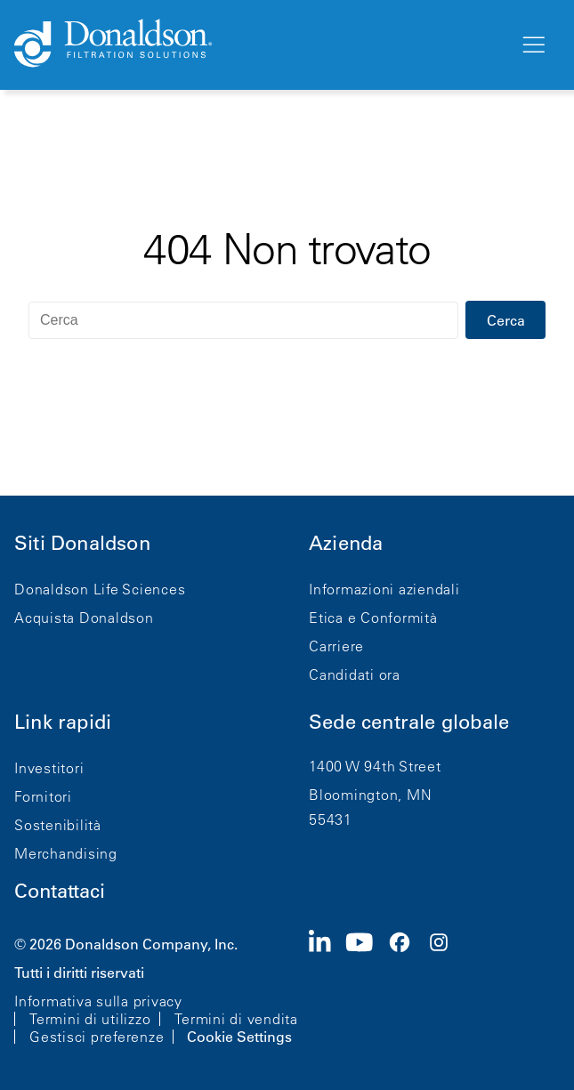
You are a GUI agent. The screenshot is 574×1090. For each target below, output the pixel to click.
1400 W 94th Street (375, 766)
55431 (330, 819)
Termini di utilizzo (89, 1019)
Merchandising (65, 853)
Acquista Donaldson (84, 617)
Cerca (506, 320)
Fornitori (43, 796)
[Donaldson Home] (259, 44)
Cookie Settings (239, 1036)
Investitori (49, 768)
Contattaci (59, 891)
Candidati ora (354, 674)
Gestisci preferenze (96, 1036)
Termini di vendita (236, 1019)
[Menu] (532, 45)
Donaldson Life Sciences (99, 589)
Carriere (336, 646)
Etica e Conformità (373, 617)
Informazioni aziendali (384, 589)
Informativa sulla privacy (98, 1001)
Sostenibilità (57, 825)
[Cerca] (243, 320)
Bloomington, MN (370, 794)
